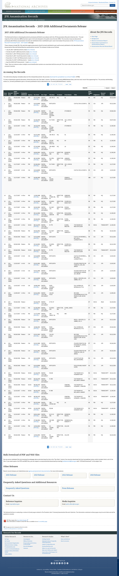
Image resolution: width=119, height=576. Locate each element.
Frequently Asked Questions (17, 488)
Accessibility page (42, 521)
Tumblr (60, 563)
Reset (113, 88)
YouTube (62, 563)
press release (30, 49)
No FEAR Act (75, 569)
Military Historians (27, 541)
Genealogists (26, 539)
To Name (59, 95)
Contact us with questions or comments (13, 528)
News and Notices (65, 539)
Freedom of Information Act (64, 569)
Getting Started (46, 539)
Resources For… (28, 536)
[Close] (117, 561)
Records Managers (28, 546)
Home (6, 20)
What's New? (65, 536)
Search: (85, 88)
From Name (68, 95)
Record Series (103, 93)
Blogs (65, 563)
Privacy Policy (53, 569)
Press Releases (68, 488)
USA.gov (80, 569)
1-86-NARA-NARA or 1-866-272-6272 (59, 573)
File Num (52, 95)
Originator (96, 95)
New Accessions (65, 541)
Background (95, 38)
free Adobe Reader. (22, 520)
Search (112, 5)
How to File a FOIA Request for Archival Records (49, 552)
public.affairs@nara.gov (72, 504)
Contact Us (112, 2)
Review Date (112, 93)
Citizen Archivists (93, 2)
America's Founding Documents (105, 11)
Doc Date (36, 95)
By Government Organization (12, 543)
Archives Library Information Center (12, 551)
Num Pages (90, 93)
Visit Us (82, 11)
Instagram (57, 563)
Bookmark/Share (103, 2)
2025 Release (11, 475)
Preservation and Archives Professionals (29, 543)
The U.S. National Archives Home (26, 5)
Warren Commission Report (100, 40)
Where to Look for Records (49, 548)
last (70, 84)
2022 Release (67, 475)
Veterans (25, 548)
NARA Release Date (16, 93)
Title (75, 95)
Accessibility (46, 569)
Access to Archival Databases (12, 549)
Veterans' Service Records (36, 11)
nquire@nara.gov (15, 504)
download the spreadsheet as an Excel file (61, 77)
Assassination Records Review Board (102, 46)
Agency (30, 95)
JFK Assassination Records (27, 20)
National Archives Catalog (11, 545)
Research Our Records (13, 11)
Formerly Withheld (24, 93)
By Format (7, 541)
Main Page (95, 36)
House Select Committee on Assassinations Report (100, 43)
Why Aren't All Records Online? (49, 550)
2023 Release (39, 475)
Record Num (10, 93)
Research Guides (47, 536)
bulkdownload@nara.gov (69, 461)
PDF (35, 99)
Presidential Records (10, 547)
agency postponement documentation (39, 471)
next (67, 84)
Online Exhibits (8, 554)
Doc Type (44, 95)
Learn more (104, 573)
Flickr (67, 563)
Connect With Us (59, 561)
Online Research (10, 536)
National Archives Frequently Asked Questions (49, 541)
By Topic (7, 539)
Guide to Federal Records (48, 544)
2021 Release (95, 475)
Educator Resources (59, 11)
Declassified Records (47, 546)
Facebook (52, 563)
